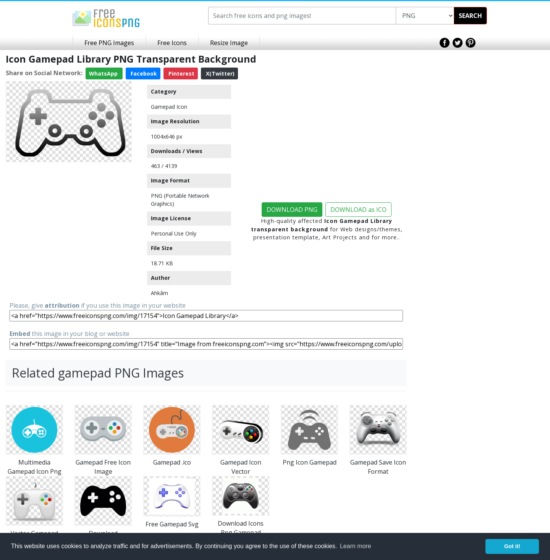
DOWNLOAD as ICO (358, 209)
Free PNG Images (109, 43)
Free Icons (172, 43)
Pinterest (180, 73)
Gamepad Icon (169, 106)
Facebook (143, 73)
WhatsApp (104, 73)
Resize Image (229, 43)
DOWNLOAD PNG (292, 209)
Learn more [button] (355, 546)
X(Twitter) (219, 73)
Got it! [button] (512, 546)
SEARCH (470, 15)
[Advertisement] (69, 213)
